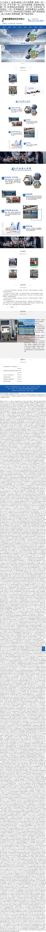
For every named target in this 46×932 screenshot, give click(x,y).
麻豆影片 (3, 473)
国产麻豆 (33, 526)
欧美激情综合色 (4, 749)
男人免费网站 (38, 810)
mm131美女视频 (3, 461)
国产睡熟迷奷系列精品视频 (11, 629)
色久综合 (6, 836)
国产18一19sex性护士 (24, 910)
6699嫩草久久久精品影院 (16, 718)
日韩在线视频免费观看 (17, 632)
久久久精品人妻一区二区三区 (7, 598)
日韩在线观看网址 (18, 715)
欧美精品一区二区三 (36, 439)
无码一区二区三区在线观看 (35, 413)
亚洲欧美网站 (42, 708)
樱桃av (6, 595)
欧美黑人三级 (15, 712)
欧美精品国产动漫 (41, 632)
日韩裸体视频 (37, 900)
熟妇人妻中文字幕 (17, 759)
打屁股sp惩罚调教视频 (38, 456)
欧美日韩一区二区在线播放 (23, 536)
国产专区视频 (27, 422)
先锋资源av (37, 470)
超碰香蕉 (5, 777)
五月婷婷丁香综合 (27, 684)
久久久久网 (6, 742)
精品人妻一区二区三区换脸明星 (38, 491)
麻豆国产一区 (38, 711)
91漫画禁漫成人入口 (11, 640)
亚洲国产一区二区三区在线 (6, 443)
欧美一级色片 (2, 801)
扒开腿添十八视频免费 (39, 578)
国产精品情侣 (29, 745)
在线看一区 (25, 667)
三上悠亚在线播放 (38, 423)
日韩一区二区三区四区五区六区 (7, 554)
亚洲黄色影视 (22, 456)
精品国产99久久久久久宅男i (36, 876)
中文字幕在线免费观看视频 (21, 841)
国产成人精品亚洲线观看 (14, 553)
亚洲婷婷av (34, 781)
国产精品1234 (22, 409)
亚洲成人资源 (2, 420)
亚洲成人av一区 (23, 492)
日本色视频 (9, 669)
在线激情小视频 (36, 722)
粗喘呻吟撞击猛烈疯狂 (8, 581)
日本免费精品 (30, 762)
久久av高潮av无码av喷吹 (34, 505)
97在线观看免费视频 (15, 705)
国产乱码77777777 (13, 475)
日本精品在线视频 (21, 564)
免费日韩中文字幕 (35, 805)
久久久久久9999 (22, 652)
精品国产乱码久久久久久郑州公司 (18, 781)
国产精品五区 (34, 828)
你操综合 (17, 590)
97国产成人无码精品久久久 (6, 508)
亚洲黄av (11, 621)
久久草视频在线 (26, 499)
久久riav (30, 770)
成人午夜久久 (16, 678)
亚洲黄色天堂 (41, 418)
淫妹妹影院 (18, 842)
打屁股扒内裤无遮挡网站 (18, 502)
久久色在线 (33, 774)
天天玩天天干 (8, 633)
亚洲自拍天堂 (18, 515)
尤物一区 (26, 574)
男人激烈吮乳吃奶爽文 (24, 612)
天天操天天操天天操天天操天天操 (8, 795)
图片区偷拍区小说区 (5, 499)
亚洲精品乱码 (35, 552)
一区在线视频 (36, 598)
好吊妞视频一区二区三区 (39, 416)
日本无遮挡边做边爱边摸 (31, 629)
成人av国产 (27, 466)
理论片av (27, 635)
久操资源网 (2, 540)
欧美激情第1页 (25, 447)
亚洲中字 (28, 535)
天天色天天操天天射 (30, 608)
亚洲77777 (15, 583)
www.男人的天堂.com (11, 886)
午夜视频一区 (38, 838)
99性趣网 (9, 415)
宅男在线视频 (24, 718)
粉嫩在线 (2, 780)
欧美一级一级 (34, 515)
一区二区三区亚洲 (19, 546)
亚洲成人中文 (11, 808)
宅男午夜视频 (16, 506)
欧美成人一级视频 (42, 519)
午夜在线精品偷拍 (39, 473)
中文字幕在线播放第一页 (13, 800)
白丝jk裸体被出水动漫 (6, 702)
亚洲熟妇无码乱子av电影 (23, 769)
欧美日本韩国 (21, 883)
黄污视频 (25, 525)
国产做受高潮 (23, 917)
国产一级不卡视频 (17, 853)
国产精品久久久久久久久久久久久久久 (7, 453)
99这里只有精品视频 (32, 773)
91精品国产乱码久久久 (12, 725)
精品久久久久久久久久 (33, 724)
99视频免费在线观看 (14, 564)
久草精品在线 (13, 763)
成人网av (31, 705)
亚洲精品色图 (2, 614)
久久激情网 (10, 700)
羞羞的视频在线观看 (25, 856)
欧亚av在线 (9, 733)
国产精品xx (21, 684)
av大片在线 (16, 883)
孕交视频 (5, 640)
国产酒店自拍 (16, 597)
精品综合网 (38, 841)
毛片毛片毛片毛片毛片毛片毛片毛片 (16, 801)
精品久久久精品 (3, 788)
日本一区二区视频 (21, 457)
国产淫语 (7, 660)
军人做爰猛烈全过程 (4, 764)
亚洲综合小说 (38, 594)
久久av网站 (31, 903)
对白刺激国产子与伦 (28, 738)
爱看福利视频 (17, 780)
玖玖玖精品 (42, 523)
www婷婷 (37, 842)
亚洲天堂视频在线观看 (4, 684)
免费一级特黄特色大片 (4, 502)
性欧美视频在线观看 (27, 506)
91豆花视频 (25, 659)
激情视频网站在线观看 (22, 663)
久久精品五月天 (15, 862)
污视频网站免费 (17, 828)
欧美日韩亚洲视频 (16, 807)
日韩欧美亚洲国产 (23, 406)
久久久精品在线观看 (15, 623)
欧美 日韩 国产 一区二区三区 (26, 587)
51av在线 (13, 533)
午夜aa (35, 756)
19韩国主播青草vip (20, 412)
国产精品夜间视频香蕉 (35, 795)
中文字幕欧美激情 (6, 635)
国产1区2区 (23, 439)
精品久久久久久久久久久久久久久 (28, 669)
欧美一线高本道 (8, 848)
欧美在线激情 (9, 556)
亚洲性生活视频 (41, 504)
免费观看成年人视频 (39, 742)
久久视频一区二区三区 (18, 488)
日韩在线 (18, 725)
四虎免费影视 (34, 743)
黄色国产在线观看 (3, 669)
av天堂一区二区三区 (7, 705)
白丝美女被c (31, 780)
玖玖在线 (24, 583)
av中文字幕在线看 (20, 619)
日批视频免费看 (27, 783)
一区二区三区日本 (3, 733)
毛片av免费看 (2, 819)
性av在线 (10, 432)
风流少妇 (27, 914)
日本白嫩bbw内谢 (38, 595)
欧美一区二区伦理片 (20, 592)
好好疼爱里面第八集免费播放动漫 (8, 456)
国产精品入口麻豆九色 (33, 546)
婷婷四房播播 (34, 738)
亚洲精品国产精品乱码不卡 (30, 676)
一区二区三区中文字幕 (35, 652)
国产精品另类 (17, 574)
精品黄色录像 (19, 419)
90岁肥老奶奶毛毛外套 (25, 580)
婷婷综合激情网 (16, 639)
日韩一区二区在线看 (19, 571)
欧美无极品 (31, 402)
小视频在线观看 (41, 821)
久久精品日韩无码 (10, 759)
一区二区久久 (28, 409)
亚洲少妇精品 (29, 693)
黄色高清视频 (13, 504)
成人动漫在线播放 (25, 436)
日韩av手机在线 (12, 739)
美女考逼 (35, 859)
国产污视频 (18, 533)
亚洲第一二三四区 (16, 783)
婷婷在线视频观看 (23, 522)
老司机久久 (21, 738)
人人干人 (20, 867)
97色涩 (43, 437)
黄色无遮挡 (13, 415)
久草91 (20, 798)
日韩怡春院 (35, 597)
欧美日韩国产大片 (36, 426)
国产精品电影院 (16, 676)
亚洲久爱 (7, 666)
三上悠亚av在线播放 (11, 515)
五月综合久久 (6, 477)
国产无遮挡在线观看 (13, 880)
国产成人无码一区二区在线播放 (34, 612)
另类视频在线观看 (27, 883)
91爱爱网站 (30, 678)
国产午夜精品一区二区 (24, 780)
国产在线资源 (12, 423)
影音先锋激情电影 (20, 646)
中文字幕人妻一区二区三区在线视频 (33, 917)
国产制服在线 (35, 406)
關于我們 (10, 27)
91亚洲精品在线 (10, 673)
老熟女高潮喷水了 (30, 401)
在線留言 (25, 27)
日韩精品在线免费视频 (13, 660)
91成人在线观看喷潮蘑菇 (20, 731)
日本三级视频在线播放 (39, 409)
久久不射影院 (37, 791)
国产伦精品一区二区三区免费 (25, 714)
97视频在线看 (4, 619)
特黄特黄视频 (15, 466)
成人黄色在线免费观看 (18, 518)
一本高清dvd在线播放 (26, 728)
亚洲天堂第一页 (29, 439)
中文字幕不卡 (25, 804)
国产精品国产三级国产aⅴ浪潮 (27, 784)
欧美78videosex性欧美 (32, 539)
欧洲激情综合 (17, 584)
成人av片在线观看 (18, 745)
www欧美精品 (9, 468)
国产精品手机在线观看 (29, 405)
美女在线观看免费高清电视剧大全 (26, 725)
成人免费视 (20, 478)
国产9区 (40, 835)
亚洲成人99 (12, 525)
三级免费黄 (3, 577)
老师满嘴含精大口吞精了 (25, 413)
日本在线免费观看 (34, 542)
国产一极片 (30, 543)
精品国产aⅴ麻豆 (13, 602)
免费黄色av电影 (23, 429)
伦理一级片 (4, 409)
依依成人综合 (35, 468)
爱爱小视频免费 (17, 460)
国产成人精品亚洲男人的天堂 (11, 788)
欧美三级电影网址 (3, 556)
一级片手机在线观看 (7, 450)
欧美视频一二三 (25, 815)
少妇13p (42, 594)
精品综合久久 (32, 694)
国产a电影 (16, 719)
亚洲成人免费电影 (19, 530)
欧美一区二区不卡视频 (40, 571)
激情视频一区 (40, 475)
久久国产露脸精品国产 (18, 543)
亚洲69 (6, 671)
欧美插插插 (43, 862)
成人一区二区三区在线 (19, 464)
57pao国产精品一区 (9, 501)
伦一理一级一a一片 (31, 607)
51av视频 (39, 763)
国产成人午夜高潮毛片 (21, 491)
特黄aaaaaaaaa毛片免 (9, 446)
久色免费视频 (32, 443)
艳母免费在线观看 (35, 451)
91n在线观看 (20, 454)
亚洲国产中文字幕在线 (19, 402)
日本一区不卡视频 (12, 491)
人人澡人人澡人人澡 (16, 484)
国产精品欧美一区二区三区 (17, 561)
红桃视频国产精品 (5, 478)
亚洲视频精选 (29, 487)
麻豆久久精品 (36, 642)
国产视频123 (9, 437)
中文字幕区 (19, 467)
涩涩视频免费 (27, 585)
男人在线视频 (6, 536)
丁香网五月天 (7, 528)
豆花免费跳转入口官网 (29, 808)
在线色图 (22, 755)
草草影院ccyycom (42, 643)
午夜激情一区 (11, 518)
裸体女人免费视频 (28, 556)
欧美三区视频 (4, 535)
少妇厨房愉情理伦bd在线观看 (23, 903)
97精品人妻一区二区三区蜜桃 (24, 695)
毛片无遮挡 (36, 890)
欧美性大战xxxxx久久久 (21, 774)
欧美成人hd (5, 571)
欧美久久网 (16, 420)
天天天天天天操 (15, 471)
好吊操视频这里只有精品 (34, 422)
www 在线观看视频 (17, 877)
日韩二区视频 (35, 769)
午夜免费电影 (37, 667)
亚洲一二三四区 (33, 633)
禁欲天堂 (15, 815)
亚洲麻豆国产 (5, 442)
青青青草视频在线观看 (14, 757)
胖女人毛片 (19, 447)
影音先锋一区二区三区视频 (10, 521)
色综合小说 (23, 460)
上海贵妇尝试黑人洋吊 (31, 540)
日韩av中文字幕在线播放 (30, 841)
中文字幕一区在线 (19, 763)
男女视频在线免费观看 (13, 416)
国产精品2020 (41, 433)
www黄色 (28, 525)
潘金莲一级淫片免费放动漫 (28, 419)
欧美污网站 (18, 924)
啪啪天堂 (6, 846)
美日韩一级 (26, 408)
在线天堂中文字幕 (36, 825)
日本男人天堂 (35, 570)
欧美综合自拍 (16, 808)
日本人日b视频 (35, 845)
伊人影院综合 (28, 416)
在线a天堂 (27, 471)
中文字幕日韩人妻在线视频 (41, 540)
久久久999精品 (22, 549)
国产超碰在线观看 (27, 454)
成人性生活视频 (19, 680)
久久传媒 (42, 463)
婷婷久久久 (6, 511)
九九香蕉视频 (6, 739)
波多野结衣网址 (15, 454)
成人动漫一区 (27, 697)
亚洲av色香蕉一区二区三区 (30, 457)
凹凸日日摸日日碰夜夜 (29, 456)
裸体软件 (43, 508)
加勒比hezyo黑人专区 (23, 639)
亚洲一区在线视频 (35, 863)
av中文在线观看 (43, 681)
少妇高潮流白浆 (24, 632)
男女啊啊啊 (5, 921)
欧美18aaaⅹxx (22, 461)
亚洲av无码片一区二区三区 (18, 446)
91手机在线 (2, 436)
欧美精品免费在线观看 (40, 557)
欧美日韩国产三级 (32, 498)
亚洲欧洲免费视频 (17, 855)
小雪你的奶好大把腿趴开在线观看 (24, 821)
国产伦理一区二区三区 (16, 411)
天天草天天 (8, 564)
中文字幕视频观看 (26, 481)
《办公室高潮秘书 (29, 560)
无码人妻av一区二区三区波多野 (28, 561)
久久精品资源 (14, 547)
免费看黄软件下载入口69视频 (23, 625)
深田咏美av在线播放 (42, 468)
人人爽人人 (21, 506)
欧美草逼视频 (2, 406)
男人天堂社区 (19, 742)
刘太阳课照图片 (14, 760)
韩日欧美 (28, 615)
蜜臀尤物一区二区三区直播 (19, 826)
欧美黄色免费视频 (35, 446)
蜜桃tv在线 (3, 629)
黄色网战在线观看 (30, 650)
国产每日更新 (6, 743)
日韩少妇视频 (21, 688)
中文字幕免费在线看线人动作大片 (22, 767)
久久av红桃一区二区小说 (28, 570)
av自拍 (32, 463)
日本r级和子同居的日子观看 (14, 925)
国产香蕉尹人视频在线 (25, 633)
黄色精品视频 (22, 756)
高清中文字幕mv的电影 (15, 522)
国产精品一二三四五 (23, 426)
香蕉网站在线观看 (13, 557)
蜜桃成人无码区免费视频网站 (15, 615)
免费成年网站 (39, 755)
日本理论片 (26, 552)
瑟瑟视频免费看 (10, 429)
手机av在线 (31, 464)
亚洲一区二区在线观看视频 (16, 633)
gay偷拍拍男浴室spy (38, 753)
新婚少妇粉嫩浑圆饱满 (37, 560)
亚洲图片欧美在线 (36, 564)
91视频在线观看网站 (15, 605)
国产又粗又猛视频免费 (34, 433)
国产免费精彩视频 (21, 471)
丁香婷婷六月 (29, 583)
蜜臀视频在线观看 (39, 695)
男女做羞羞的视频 (31, 591)
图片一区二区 (23, 795)
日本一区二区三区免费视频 (7, 512)
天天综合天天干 (34, 798)
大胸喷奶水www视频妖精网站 (9, 708)
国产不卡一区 (9, 405)
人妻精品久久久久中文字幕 (6, 891)
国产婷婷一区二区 (3, 437)
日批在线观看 (20, 552)
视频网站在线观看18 (41, 521)
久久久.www (13, 659)
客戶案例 (20, 27)
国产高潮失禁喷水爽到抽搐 (39, 687)
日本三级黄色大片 (41, 623)
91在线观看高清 (12, 814)
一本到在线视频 (32, 554)
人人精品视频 (20, 622)
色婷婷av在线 (30, 908)
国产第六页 (29, 925)
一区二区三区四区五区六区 (37, 739)
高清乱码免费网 (29, 701)
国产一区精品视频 (17, 856)
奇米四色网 (15, 566)
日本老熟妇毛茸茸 (20, 566)
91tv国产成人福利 (40, 605)
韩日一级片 (24, 474)
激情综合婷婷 (37, 650)
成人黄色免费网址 (16, 585)
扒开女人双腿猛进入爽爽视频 (29, 563)
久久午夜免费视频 (28, 559)
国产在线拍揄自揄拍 (25, 687)
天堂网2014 (17, 492)
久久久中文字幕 (39, 554)
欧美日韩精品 (26, 498)
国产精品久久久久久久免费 (6, 928)
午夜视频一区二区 (16, 850)
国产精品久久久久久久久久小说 (6, 645)
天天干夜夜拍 (5, 721)
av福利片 (38, 850)
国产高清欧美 (41, 598)
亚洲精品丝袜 (10, 474)
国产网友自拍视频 (3, 516)
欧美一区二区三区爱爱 (39, 478)
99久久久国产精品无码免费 (35, 481)
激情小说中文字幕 (29, 492)
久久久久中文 (8, 711)
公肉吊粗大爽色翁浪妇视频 (5, 831)
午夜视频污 (33, 454)
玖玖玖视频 (40, 814)
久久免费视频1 (12, 550)
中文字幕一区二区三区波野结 (28, 423)
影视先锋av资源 (9, 774)
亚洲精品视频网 (34, 567)
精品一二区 (31, 449)
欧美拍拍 (4, 618)
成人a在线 (9, 409)
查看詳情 (12, 307)
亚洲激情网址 (10, 671)
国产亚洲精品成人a (13, 408)
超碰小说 (24, 540)
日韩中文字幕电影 (19, 602)
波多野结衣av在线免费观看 (18, 433)
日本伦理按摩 (9, 559)
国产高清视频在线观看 (25, 839)
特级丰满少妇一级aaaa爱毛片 (16, 436)
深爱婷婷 (18, 449)
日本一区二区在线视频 (36, 824)
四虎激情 (35, 466)
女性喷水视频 (33, 601)
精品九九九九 (24, 869)
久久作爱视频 (36, 529)
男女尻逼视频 (21, 712)
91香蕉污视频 (9, 825)
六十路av (41, 422)
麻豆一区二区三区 (18, 835)
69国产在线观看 (24, 690)
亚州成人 (18, 587)
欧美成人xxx (32, 573)
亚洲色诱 (7, 911)
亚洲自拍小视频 (4, 474)
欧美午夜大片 (15, 405)
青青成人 (21, 499)
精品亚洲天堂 (11, 721)
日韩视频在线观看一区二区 (33, 835)
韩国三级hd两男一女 (7, 681)
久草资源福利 (37, 819)
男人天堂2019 (8, 577)
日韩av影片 (27, 512)
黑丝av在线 (31, 687)
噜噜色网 (43, 763)
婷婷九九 (38, 708)
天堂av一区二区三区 (13, 622)
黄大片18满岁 (28, 526)
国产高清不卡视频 (16, 406)
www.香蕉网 (34, 605)
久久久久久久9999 (28, 656)
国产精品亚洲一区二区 (21, 535)
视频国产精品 (13, 702)
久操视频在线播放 (5, 422)
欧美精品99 (36, 832)
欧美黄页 (18, 649)
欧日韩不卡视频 (20, 470)
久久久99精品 (10, 401)
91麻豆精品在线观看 (25, 879)
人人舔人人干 (41, 767)
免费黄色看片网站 (42, 671)
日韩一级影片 (16, 695)
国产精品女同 (6, 485)
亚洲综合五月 (18, 463)
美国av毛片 (8, 423)
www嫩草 (17, 588)
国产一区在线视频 (38, 680)
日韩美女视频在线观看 (8, 900)
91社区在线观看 (13, 546)
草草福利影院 (25, 546)
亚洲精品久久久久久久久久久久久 (33, 429)
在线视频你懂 (10, 810)
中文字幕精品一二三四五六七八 (31, 590)
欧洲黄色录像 (43, 670)
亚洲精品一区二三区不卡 (22, 557)
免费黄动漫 (17, 456)
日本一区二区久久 (19, 667)
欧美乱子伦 (20, 540)
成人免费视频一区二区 (7, 794)
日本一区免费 (23, 777)
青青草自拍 (34, 495)
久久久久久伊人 (16, 810)
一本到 (42, 608)
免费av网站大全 (36, 660)
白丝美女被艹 (40, 877)
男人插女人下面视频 (4, 700)
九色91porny (43, 815)
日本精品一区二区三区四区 (11, 636)
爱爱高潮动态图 (18, 604)
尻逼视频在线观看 (26, 523)
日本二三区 (11, 752)
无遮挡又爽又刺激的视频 (19, 453)
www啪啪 (24, 550)
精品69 (26, 678)
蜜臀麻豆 (11, 845)
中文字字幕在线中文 (18, 442)
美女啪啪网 (23, 512)
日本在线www (5, 626)
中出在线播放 (12, 497)
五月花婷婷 (17, 817)
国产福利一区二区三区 (16, 511)
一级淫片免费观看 (41, 412)
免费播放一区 (4, 793)
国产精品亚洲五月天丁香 (12, 535)
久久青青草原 (14, 653)
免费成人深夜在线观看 (27, 494)
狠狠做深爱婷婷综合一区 (7, 411)
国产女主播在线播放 (11, 750)
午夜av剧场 (29, 677)
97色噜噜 (2, 650)
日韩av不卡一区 (27, 502)
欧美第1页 (6, 855)
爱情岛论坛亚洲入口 (41, 430)
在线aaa (11, 738)
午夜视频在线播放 (11, 435)
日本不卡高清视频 (42, 808)
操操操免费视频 (34, 626)
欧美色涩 (4, 922)
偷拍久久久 (21, 473)
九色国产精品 (28, 430)
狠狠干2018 (10, 866)
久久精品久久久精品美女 (7, 632)
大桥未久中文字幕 (21, 466)
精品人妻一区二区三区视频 (27, 516)
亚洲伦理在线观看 (27, 664)
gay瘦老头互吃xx (37, 718)
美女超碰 (42, 729)
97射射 (23, 467)
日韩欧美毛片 (5, 755)
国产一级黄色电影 (13, 657)
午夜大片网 (32, 635)
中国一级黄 (19, 416)
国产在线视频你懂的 (39, 454)
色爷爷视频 (13, 711)
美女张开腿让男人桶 (16, 512)
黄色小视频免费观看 (35, 460)
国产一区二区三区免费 (8, 418)
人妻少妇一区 (16, 738)
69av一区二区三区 (42, 566)
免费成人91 (3, 678)
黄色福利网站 (3, 501)
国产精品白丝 (30, 418)
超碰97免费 (41, 460)
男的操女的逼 (26, 602)
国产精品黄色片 (25, 911)
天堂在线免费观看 (22, 666)
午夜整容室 (12, 860)
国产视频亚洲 (23, 832)
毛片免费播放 (42, 481)
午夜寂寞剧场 (12, 604)
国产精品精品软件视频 (25, 750)
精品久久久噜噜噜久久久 (38, 614)
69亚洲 (12, 719)
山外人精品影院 (8, 614)
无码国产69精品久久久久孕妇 (14, 881)
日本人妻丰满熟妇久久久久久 (18, 628)
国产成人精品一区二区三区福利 (10, 917)
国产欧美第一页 (14, 650)
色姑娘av (43, 835)
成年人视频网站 (20, 523)
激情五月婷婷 (41, 492)
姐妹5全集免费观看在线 (12, 646)
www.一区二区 (43, 512)
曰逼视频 (36, 856)
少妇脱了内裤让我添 (6, 498)
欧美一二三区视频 (32, 592)
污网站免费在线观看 (5, 698)
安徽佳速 (32, 390)
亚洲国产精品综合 (16, 429)
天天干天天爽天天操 (8, 585)
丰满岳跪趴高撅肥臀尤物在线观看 (12, 616)
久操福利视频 (40, 626)
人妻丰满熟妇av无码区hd (20, 415)
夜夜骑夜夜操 (4, 759)
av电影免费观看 (25, 680)
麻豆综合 (11, 874)
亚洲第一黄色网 (24, 604)
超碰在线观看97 (26, 721)
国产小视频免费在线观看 (33, 645)
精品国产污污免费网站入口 (19, 425)
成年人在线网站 (30, 709)
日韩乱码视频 (37, 444)
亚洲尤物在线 (28, 774)
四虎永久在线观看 (30, 898)
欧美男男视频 (23, 615)
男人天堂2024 (9, 454)
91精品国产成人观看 (19, 498)
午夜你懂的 (13, 896)
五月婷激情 (12, 584)
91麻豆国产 (2, 767)
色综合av (9, 440)
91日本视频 (26, 485)
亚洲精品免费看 (24, 650)
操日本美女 (5, 897)
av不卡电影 (34, 640)
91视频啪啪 (34, 557)
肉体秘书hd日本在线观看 (32, 636)
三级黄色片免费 (25, 915)
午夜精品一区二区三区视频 (30, 467)
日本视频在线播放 (33, 533)
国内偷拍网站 (11, 460)
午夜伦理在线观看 (4, 784)
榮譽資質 (36, 27)
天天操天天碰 (8, 835)
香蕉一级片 (13, 707)
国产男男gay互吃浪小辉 (32, 574)
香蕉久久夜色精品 (31, 478)
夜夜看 (42, 838)
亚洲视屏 (33, 416)
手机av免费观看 (40, 764)
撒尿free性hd (5, 646)
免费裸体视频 (14, 412)
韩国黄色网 (39, 574)
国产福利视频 (30, 804)
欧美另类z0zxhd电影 (20, 594)
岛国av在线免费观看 (24, 532)
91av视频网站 (2, 522)
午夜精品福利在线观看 (29, 811)
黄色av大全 (19, 819)
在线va (11, 867)
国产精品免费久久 (24, 614)
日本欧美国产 (36, 681)
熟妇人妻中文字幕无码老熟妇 (17, 443)
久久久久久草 (43, 435)
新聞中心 (31, 27)
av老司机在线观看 (20, 563)
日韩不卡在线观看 (28, 491)
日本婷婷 (24, 451)
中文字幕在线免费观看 (34, 499)
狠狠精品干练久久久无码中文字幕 (35, 485)
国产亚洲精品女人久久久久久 (12, 611)
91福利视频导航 (34, 697)
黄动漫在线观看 (3, 673)
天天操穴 (13, 450)
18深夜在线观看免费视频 (35, 523)
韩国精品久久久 (10, 883)
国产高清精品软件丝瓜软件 (22, 709)
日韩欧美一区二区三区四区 (8, 729)
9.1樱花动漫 (36, 519)
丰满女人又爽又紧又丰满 (21, 653)
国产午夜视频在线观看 (7, 781)
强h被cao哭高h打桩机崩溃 (17, 516)
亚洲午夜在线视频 (9, 688)
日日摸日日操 (11, 502)
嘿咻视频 (36, 869)
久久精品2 (5, 763)
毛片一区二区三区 (13, 467)
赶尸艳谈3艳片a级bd (33, 475)
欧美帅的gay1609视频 (17, 474)
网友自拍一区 (8, 522)
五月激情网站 (7, 497)
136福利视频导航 (5, 543)
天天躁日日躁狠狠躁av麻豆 (35, 512)
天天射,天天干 (20, 870)
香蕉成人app (19, 542)
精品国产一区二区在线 (24, 817)
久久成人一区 (6, 791)
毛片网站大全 (8, 683)
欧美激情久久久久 (39, 678)
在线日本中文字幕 (17, 762)
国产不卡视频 (29, 702)
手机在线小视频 (11, 910)
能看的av (31, 767)
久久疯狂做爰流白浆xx (18, 401)
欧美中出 (16, 540)
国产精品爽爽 (17, 795)
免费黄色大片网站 (25, 901)
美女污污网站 (14, 664)
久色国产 (4, 447)
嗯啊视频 (33, 711)
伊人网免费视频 (9, 832)
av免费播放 (44, 501)
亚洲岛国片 (30, 552)
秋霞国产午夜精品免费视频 (20, 537)
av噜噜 (26, 497)
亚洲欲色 (33, 409)
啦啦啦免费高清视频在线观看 (26, 881)
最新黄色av (29, 711)
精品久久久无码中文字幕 (14, 697)
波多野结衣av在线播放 (32, 577)
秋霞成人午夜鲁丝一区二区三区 (38, 487)
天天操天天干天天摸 (41, 419)
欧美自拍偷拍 (30, 867)
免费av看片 (12, 831)
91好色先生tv (25, 478)
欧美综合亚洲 (14, 928)
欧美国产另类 (7, 408)
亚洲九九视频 (15, 473)
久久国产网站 (18, 929)
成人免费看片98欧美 (32, 810)
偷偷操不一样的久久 (22, 608)
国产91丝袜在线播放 (19, 843)
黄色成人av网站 (23, 435)
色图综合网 (30, 588)
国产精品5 (24, 753)
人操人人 (3, 561)
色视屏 (2, 653)
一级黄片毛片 (29, 406)
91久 (38, 870)
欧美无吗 (6, 518)
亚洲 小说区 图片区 (15, 539)
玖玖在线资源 (32, 649)
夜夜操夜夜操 (41, 688)
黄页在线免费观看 (26, 443)
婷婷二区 (22, 584)
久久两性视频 (3, 481)
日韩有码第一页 (20, 657)
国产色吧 (17, 739)
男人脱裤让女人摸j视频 (38, 447)
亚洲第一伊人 (5, 872)
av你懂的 (31, 722)
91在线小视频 (31, 436)
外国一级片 (38, 872)
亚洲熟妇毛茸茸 (15, 444)
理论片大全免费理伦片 (27, 528)
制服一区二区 (4, 611)
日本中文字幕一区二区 (6, 896)
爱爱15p (29, 567)
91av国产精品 (24, 838)
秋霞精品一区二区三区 (6, 605)
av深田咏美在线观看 (32, 911)
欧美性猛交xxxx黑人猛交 (34, 580)
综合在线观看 (28, 549)
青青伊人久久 (36, 492)
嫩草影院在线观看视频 (29, 671)
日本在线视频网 (21, 475)
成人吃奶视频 (15, 608)
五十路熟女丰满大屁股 (41, 515)
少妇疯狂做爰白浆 (23, 487)
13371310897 (12, 388)
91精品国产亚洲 (29, 807)
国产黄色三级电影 (17, 838)
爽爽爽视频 (24, 430)
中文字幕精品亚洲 (6, 475)
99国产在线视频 (32, 408)
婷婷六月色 (31, 616)
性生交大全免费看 (27, 688)
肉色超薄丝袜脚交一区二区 (22, 866)
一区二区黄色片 (43, 556)
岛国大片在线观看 (24, 929)
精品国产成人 (15, 418)
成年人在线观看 (37, 674)
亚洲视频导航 (10, 451)
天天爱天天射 (31, 529)
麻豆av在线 (42, 564)
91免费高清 (19, 704)
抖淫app (26, 874)
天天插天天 (17, 612)
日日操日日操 (22, 676)
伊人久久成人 (19, 908)
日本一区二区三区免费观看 (37, 437)
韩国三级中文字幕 (42, 480)
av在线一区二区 (39, 865)
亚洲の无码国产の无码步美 (35, 518)
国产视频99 (11, 666)
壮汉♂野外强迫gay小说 (21, 508)
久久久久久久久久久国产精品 (9, 402)
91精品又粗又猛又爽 (41, 828)
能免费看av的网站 (9, 480)
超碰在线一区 (19, 583)
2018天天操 (3, 454)
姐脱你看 (38, 770)
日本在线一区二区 (28, 673)
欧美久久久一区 (35, 412)
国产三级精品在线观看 (20, 497)
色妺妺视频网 (38, 442)
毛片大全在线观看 (25, 722)
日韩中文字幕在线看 (4, 910)
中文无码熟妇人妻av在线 (18, 451)
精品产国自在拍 (22, 590)
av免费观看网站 (3, 542)
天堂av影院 (17, 435)
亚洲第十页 (29, 766)
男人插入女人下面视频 (21, 526)
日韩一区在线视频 (16, 556)
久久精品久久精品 (11, 590)
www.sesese (25, 543)
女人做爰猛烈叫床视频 (26, 683)
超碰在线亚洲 (28, 521)
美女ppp (10, 511)
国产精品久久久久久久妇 (7, 433)
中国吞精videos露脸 (28, 495)
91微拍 (40, 570)
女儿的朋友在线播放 (40, 615)
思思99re (13, 794)
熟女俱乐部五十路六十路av (26, 515)
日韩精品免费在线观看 (32, 866)
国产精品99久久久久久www (24, 616)
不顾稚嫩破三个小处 (36, 461)
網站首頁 (4, 27)
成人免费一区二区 (26, 742)
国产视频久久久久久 (15, 487)
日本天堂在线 (26, 642)
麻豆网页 (44, 554)
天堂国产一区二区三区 (8, 466)
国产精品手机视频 (13, 915)
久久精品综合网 (35, 653)
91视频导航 (38, 530)
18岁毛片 (24, 848)
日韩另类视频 (24, 504)
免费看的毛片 (9, 779)
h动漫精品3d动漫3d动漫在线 (40, 457)
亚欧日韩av (22, 808)
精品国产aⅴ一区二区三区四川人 (21, 677)
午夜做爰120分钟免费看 (6, 519)
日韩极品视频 (39, 866)
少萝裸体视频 (19, 753)
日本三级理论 (32, 856)
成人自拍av (36, 480)
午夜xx (43, 910)
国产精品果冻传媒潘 (25, 927)
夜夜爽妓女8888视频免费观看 (16, 440)
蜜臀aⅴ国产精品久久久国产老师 (7, 425)
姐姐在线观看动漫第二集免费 (40, 436)
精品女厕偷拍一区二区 (23, 420)
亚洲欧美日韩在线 (34, 801)
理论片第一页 (35, 787)
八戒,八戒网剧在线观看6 (11, 587)
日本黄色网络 (9, 461)
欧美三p (19, 650)
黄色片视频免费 (20, 664)
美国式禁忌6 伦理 (28, 646)
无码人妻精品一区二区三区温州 (28, 519)
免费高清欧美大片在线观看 (6, 444)
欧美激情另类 (19, 504)
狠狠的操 (37, 566)
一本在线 (29, 484)
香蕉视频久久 (31, 425)
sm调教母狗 (22, 585)
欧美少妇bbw (29, 468)
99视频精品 (26, 571)
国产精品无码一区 (19, 481)
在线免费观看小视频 (35, 757)
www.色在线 (43, 819)
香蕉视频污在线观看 (35, 488)
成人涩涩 (22, 783)
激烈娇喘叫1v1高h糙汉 (9, 797)
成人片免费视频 (39, 715)
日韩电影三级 (24, 733)
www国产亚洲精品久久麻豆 (19, 894)
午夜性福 (9, 619)
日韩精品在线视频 (42, 451)
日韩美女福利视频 (12, 477)
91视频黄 (42, 550)
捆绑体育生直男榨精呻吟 (39, 573)
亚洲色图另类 (37, 609)
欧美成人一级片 (8, 504)
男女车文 (1, 430)
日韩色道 (8, 697)
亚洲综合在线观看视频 (30, 862)
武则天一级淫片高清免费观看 (11, 447)
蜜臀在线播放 (33, 615)
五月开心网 (42, 887)
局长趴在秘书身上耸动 (4, 432)
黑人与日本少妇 (37, 561)
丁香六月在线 (23, 693)
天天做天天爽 (14, 733)
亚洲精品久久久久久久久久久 (5, 470)
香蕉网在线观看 (31, 477)
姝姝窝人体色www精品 (13, 478)
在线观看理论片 (19, 638)
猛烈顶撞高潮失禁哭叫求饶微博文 (18, 437)
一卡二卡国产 (40, 636)
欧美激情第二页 (14, 457)
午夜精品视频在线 (21, 673)
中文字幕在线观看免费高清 (34, 719)
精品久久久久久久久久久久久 (7, 506)
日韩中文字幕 (32, 690)
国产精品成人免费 (3, 547)
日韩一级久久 (26, 660)
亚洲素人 (6, 540)
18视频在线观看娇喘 (27, 488)
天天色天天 (3, 774)
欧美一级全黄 (30, 733)
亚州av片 (25, 708)
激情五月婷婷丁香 (7, 529)
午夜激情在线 (36, 855)
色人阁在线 (40, 769)
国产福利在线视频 (28, 564)
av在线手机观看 (12, 485)
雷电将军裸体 (22, 678)
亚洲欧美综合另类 (42, 856)
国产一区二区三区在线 (23, 553)
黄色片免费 (40, 542)
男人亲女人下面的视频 (38, 449)
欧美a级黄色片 (41, 645)
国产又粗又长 (7, 436)
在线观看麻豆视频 (7, 430)
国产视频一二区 (32, 879)
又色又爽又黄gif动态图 (25, 918)
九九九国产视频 (14, 470)
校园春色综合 (42, 855)
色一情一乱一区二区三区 (15, 618)
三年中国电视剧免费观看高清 (39, 405)
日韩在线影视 (2, 633)
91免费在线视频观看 (20, 422)
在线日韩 (13, 537)
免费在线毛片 (16, 752)
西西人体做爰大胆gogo (25, 505)
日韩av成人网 (13, 463)
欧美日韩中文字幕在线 (12, 764)
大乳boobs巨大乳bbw (28, 446)
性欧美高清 (30, 863)
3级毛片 (9, 457)
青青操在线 (9, 547)
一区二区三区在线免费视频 (11, 649)
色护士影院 (34, 732)
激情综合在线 (11, 855)
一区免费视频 (31, 790)
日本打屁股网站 (30, 497)
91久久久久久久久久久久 (32, 814)
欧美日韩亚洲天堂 (24, 773)
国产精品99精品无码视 (12, 578)
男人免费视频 (13, 609)
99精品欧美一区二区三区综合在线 (32, 746)
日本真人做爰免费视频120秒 (14, 698)
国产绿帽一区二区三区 (22, 509)
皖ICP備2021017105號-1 (21, 390)
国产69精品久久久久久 (25, 449)
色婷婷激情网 (28, 663)
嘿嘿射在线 (36, 401)
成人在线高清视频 (26, 433)
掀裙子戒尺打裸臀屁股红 (4, 602)
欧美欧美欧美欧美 (13, 528)
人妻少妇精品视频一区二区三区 (25, 623)
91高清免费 (8, 670)
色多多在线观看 (33, 411)
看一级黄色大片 (8, 412)
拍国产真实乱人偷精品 (28, 763)
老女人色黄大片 (35, 745)
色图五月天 (31, 797)
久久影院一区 (13, 592)
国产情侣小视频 (36, 643)
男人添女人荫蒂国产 (42, 499)
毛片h (30, 626)
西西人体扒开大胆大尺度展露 (25, 581)
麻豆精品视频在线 (29, 860)
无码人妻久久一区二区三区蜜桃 (15, 869)
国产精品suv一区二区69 (40, 601)
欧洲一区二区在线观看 (14, 652)
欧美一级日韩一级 (8, 526)
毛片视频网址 (6, 735)
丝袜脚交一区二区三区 (9, 756)
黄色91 (34, 594)
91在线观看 (25, 870)
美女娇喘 (37, 408)
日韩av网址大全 (19, 659)
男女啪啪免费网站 (26, 518)
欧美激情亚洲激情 (15, 461)
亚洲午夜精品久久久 (7, 537)
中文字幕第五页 (25, 790)
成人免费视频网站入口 (21, 560)
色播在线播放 (22, 914)
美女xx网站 (15, 598)
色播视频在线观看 (9, 406)
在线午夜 (19, 862)
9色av (19, 690)
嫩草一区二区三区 (39, 664)
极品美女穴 (27, 592)
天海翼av (37, 591)
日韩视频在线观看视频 (23, 791)
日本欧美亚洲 (33, 783)
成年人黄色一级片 (7, 927)
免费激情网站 (26, 402)
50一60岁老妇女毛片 (28, 628)
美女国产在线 (2, 521)
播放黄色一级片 (41, 466)
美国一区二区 (18, 750)
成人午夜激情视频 (8, 471)
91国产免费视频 (40, 731)
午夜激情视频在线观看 (32, 749)
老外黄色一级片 (41, 745)
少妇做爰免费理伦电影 (15, 409)
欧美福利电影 (22, 597)
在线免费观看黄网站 (27, 743)
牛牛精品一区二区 (4, 416)
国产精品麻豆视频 (12, 422)
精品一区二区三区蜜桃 (10, 859)
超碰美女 (13, 481)
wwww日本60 (17, 849)
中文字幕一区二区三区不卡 (14, 499)
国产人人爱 (11, 872)
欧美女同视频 (32, 595)
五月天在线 (10, 595)
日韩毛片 (1, 863)
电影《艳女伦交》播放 (10, 549)
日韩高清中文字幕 (33, 547)
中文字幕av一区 (43, 904)
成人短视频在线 (8, 819)
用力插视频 (33, 566)
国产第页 (24, 843)
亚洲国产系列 (22, 786)
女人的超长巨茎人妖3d (38, 780)
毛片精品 (22, 574)
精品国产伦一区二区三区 (39, 622)
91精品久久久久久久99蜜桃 (17, 519)
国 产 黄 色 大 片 (41, 440)
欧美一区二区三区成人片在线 (36, 581)
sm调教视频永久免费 (23, 752)
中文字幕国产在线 (17, 773)
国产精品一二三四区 (25, 715)
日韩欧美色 (20, 573)
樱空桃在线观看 (37, 463)
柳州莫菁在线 (18, 839)
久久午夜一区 (14, 419)
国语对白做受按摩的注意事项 (18, 829)
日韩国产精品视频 (12, 743)
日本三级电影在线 (41, 691)
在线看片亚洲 (8, 563)
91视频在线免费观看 (30, 753)
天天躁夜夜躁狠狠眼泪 (17, 559)
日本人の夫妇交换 (23, 468)
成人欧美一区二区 (24, 922)
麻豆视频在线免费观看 (30, 578)
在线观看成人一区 (13, 625)
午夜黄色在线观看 (35, 688)
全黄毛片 (20, 719)
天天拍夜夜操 (13, 722)
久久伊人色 (9, 516)
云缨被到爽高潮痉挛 (4, 578)
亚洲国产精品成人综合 (12, 908)
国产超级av (39, 853)
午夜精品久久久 (16, 872)
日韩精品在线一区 (21, 405)
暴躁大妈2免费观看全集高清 (8, 439)
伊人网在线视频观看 (38, 625)
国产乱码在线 (43, 612)
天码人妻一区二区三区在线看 (10, 667)
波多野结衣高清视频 (13, 805)
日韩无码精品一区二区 (16, 701)
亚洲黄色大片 (25, 473)
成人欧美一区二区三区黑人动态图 (9, 594)
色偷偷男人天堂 (6, 426)
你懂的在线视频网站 (29, 825)
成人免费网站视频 (37, 402)
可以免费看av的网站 (41, 546)
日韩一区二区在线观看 (13, 647)
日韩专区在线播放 (41, 587)
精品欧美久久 (41, 653)
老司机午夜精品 (16, 769)
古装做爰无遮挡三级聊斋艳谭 (40, 425)
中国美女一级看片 (5, 621)
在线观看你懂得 (14, 560)
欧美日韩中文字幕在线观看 (31, 509)
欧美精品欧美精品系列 (28, 453)
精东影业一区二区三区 (5, 657)
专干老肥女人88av (35, 474)
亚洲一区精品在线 (35, 543)
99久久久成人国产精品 (32, 420)
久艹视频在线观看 (33, 502)
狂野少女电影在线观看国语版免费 (14, 532)
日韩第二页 (21, 642)
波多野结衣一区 (35, 702)
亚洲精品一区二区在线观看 (37, 588)
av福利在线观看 (23, 618)
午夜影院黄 (41, 470)
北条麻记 (32, 466)
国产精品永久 (8, 642)
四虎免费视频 (11, 745)
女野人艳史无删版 (17, 439)
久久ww (1, 426)
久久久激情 (8, 884)
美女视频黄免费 (41, 817)
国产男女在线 (22, 872)
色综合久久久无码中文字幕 (8, 628)
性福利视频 (28, 533)
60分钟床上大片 (12, 890)
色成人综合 (35, 419)
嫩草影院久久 (28, 652)
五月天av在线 (32, 742)
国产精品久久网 (41, 801)
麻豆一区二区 (16, 549)
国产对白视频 (36, 522)
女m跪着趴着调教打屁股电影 (29, 444)
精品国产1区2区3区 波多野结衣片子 (6, 709)
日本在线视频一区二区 (24, 539)
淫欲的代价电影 (29, 550)
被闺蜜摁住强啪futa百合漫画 (5, 693)
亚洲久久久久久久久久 (10, 492)
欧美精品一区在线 (31, 571)
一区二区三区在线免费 (10, 488)
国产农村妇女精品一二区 (16, 726)
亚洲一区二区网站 (18, 550)
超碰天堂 (8, 618)
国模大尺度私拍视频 (33, 471)
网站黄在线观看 (38, 852)
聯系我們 (41, 27)
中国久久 (41, 532)
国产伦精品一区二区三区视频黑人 (8, 843)
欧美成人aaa (31, 470)
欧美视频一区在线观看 (16, 577)
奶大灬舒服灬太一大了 (27, 432)
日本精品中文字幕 (7, 560)
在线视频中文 (32, 750)
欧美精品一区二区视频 (38, 604)
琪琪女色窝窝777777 (38, 811)
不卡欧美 (24, 401)
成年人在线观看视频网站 (36, 766)
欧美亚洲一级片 (38, 862)
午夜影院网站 (9, 786)
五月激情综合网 (28, 460)
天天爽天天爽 (13, 563)
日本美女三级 (29, 451)
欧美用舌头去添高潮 (35, 494)
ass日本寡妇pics (43, 642)
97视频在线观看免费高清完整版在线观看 (15, 852)
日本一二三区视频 (38, 508)
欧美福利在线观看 (39, 726)
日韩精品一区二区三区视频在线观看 (19, 746)
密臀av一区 (39, 567)
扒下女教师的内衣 (7, 650)
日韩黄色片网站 (40, 738)
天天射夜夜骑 (8, 623)
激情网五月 (26, 425)
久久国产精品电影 (15, 567)
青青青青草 (12, 812)
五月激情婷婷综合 (18, 430)
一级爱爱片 (38, 577)
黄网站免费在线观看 (15, 642)
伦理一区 (29, 781)
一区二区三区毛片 (36, 556)
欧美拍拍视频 (38, 618)
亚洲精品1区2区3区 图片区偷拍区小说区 (31, 712)
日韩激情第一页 (13, 635)
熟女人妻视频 (4, 451)
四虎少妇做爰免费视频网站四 (34, 532)
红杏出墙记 (26, 464)
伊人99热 (24, 442)
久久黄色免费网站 (27, 805)
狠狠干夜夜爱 (14, 595)
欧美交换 (8, 505)
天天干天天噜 (35, 767)
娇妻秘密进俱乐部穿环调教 (17, 432)
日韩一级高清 (29, 822)
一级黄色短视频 (10, 494)
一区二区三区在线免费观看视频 (30, 619)
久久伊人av (5, 798)
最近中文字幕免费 (32, 726)
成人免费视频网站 (21, 779)
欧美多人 (4, 779)
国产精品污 (16, 666)
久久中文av (12, 826)
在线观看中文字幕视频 (15, 529)
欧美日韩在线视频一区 (33, 880)
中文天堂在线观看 (6, 615)
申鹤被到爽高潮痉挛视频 (6, 841)
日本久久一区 (34, 506)
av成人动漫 (36, 415)
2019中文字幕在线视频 (34, 585)
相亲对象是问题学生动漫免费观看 (29, 530)
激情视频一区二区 (24, 484)
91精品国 (23, 798)
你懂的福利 (2, 671)
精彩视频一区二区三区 (24, 529)
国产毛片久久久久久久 (28, 594)
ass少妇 (7, 643)
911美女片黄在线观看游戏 (23, 418)
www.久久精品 (2, 616)
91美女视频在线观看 (19, 708)
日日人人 (10, 583)
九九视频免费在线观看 (18, 905)
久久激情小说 (28, 474)
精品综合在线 (35, 553)
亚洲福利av (38, 526)
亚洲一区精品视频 (28, 461)
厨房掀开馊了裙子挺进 (16, 413)
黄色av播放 (25, 622)
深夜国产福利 (36, 904)
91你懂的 (34, 673)
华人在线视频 (41, 585)
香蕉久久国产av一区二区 (29, 480)
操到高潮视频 (33, 896)
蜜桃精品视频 (26, 470)
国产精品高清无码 (15, 822)
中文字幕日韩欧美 (23, 863)
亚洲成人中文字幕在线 (17, 901)
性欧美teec (39, 590)
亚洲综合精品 (42, 797)
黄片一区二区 (34, 912)
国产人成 (32, 501)
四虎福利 (4, 931)
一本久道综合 (26, 475)
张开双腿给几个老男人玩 (17, 494)
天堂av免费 (41, 488)
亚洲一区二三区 (32, 680)
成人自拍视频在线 (5, 874)
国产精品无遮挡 (28, 437)
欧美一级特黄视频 (33, 535)
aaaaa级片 (24, 898)
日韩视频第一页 (21, 408)
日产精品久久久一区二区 (14, 426)
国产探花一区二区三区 (37, 453)
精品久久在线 (32, 537)
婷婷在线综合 (31, 874)
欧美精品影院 (8, 726)
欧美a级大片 (6, 523)
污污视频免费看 (11, 597)
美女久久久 (41, 583)
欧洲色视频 (11, 905)
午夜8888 (34, 770)
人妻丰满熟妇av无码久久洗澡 (39, 616)
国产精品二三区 (36, 464)
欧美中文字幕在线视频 (36, 484)
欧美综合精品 (14, 645)
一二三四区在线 (12, 817)
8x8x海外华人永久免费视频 (24, 724)
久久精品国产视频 (6, 766)
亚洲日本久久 (4, 515)
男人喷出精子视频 (28, 732)
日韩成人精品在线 (19, 450)
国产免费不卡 (43, 824)
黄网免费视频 (39, 640)
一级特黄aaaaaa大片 (29, 415)
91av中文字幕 (15, 867)
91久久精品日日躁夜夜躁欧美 (37, 646)
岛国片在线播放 (33, 715)
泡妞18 (34, 678)
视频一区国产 (8, 487)
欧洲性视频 (38, 783)
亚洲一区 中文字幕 (34, 821)
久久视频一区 (8, 533)
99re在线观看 (4, 750)
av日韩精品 (14, 879)
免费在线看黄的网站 (8, 607)
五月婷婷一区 (4, 415)
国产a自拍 (9, 707)
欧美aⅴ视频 (29, 659)
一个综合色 (28, 886)
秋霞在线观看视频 (24, 511)
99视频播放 (9, 793)
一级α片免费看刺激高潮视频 (18, 570)
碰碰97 (39, 533)
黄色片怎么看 (33, 664)
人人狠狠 (5, 440)
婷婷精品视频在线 (29, 670)
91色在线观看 (5, 590)
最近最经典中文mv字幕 (31, 708)
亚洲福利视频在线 (32, 473)
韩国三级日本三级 (31, 667)
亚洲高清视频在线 (12, 836)
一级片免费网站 (38, 563)
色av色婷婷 (13, 841)
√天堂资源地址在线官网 (25, 411)
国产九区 (24, 416)
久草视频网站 (41, 725)
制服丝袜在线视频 (16, 714)
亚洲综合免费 (4, 852)
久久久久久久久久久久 (41, 732)
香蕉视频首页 (4, 883)
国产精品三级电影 (3, 559)
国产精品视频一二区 (19, 525)
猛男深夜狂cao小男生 (20, 495)
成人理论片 (19, 879)
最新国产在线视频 (22, 757)
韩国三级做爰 (33, 683)
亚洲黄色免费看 (3, 825)
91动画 (26, 781)
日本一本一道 (5, 800)
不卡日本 (31, 660)
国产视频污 (22, 732)
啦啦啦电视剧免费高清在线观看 (15, 656)
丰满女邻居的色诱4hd (31, 838)
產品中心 (15, 27)
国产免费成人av (35, 432)
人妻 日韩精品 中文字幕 (12, 753)
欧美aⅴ (10, 904)
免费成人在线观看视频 (25, 853)
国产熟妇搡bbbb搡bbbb (25, 649)
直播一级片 (2, 856)
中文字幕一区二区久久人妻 (32, 843)
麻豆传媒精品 (6, 491)
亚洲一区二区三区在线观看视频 (7, 783)
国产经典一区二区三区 (11, 790)
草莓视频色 (7, 656)
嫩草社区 (1, 674)
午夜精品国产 (41, 897)
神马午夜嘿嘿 (14, 681)
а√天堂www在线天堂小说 (33, 817)
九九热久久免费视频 (19, 707)
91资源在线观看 (35, 587)
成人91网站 (31, 642)
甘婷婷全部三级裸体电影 (19, 865)
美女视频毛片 (24, 636)
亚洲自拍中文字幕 (24, 726)
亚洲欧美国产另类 (40, 843)
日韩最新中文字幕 (39, 592)
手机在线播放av (12, 784)
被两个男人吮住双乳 (40, 411)
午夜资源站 (2, 815)
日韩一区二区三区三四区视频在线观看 (33, 435)
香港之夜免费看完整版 (21, 547)
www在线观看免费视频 (8, 608)
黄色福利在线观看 (37, 501)
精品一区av (4, 429)
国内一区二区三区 (12, 674)
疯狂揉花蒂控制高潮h (35, 905)
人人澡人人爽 (40, 752)
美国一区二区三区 (20, 743)
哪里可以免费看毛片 (26, 450)
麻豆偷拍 (34, 659)
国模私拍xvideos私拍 (4, 401)
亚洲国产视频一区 (16, 554)
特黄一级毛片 (11, 540)
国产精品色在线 (36, 628)
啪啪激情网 (28, 757)
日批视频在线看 (11, 798)
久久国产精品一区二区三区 (37, 528)
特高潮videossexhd (27, 621)
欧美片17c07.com (38, 707)
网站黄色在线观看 (42, 746)
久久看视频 (39, 506)
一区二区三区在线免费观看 (19, 859)
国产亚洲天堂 (20, 660)
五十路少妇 (36, 418)
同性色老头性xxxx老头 (10, 420)
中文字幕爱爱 (16, 766)
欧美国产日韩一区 (27, 826)
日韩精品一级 (29, 426)
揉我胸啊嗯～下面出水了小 (11, 449)
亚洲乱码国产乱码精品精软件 (25, 601)
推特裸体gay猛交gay (35, 873)
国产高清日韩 (23, 701)
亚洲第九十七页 (18, 886)
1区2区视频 (8, 467)
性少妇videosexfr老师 (8, 664)
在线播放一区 (6, 550)
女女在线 (20, 804)
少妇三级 (14, 638)
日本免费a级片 (8, 419)
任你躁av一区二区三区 (17, 922)
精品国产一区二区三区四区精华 (6, 701)
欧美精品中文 (8, 677)
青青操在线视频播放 (36, 925)
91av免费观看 (27, 755)
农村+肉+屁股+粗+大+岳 (28, 700)
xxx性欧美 (29, 639)
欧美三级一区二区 (16, 468)
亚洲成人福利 (28, 798)
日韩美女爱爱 (31, 614)
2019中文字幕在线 (30, 832)
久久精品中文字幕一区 (5, 652)
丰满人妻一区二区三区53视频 (27, 440)
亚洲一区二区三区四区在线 (33, 735)
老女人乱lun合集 (34, 623)
